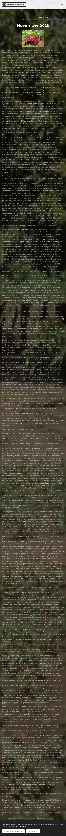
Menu (62, 4)
